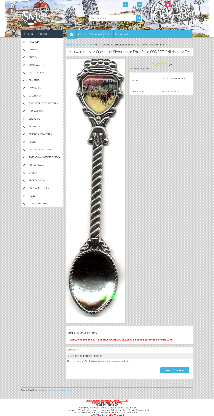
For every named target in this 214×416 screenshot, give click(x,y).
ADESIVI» (33, 49)
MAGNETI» (34, 126)
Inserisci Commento (174, 370)
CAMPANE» (35, 80)
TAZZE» (33, 196)
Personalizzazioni (123, 34)
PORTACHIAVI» (36, 165)
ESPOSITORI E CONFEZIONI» (43, 103)
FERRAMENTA (36, 111)
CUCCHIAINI (87, 44)
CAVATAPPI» (35, 88)
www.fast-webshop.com (58, 390)
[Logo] (41, 18)
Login (132, 4)
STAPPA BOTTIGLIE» (39, 188)
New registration (151, 4)
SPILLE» (33, 172)
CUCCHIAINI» (35, 95)
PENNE (32, 142)
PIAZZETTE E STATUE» (40, 149)
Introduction (72, 44)
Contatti (108, 34)
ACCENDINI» (35, 41)
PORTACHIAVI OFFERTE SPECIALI (45, 157)
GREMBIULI (34, 118)
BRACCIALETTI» (37, 65)
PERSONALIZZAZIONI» (40, 134)
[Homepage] (73, 34)
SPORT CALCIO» (37, 180)
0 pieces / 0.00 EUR (181, 3)
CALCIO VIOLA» (36, 72)
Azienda (81, 34)
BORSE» (33, 57)
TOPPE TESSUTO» (38, 203)
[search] (138, 18)
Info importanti (95, 34)
